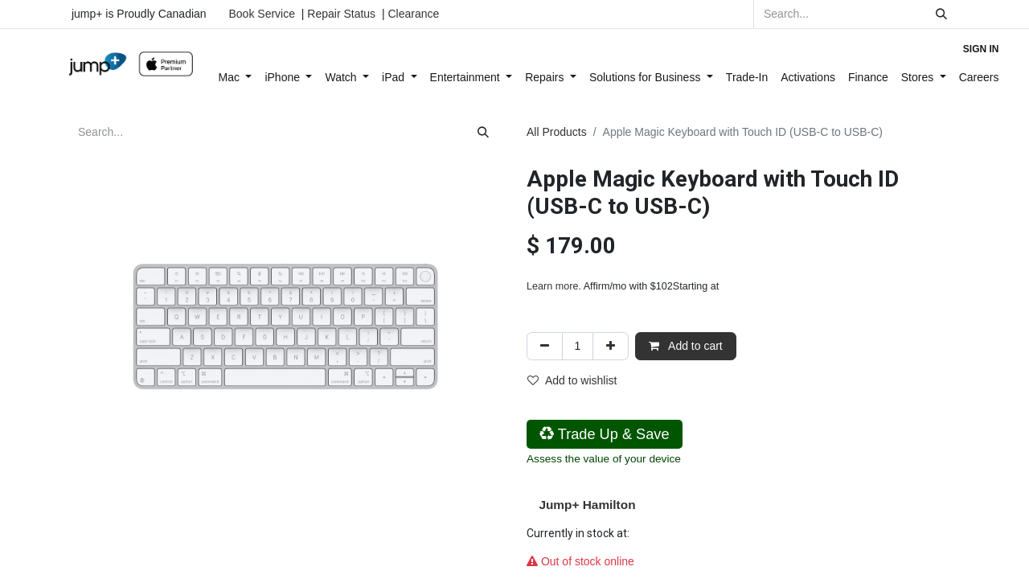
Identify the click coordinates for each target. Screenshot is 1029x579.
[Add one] (610, 346)
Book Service (262, 13)
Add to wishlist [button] (572, 380)
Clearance (413, 13)
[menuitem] (235, 77)
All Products (557, 131)
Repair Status (341, 13)
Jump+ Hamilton (587, 504)
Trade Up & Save (604, 434)
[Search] (941, 14)
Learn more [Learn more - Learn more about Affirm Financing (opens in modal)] (552, 286)
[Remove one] (545, 346)
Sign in (981, 49)
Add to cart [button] (686, 345)
